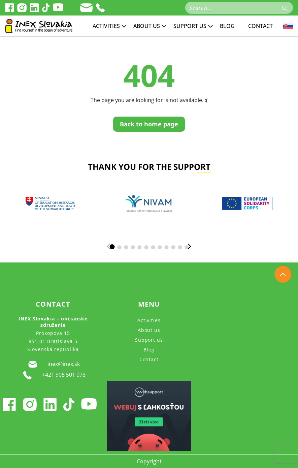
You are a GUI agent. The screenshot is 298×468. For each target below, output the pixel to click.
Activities (106, 26)
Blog (227, 26)
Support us (189, 26)
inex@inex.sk (53, 364)
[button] (111, 246)
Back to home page (149, 124)
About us (146, 26)
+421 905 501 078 (53, 375)
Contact (260, 26)
